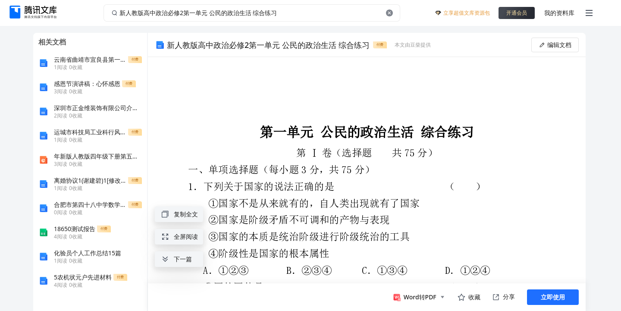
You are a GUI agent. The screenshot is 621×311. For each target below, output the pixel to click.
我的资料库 (559, 13)
